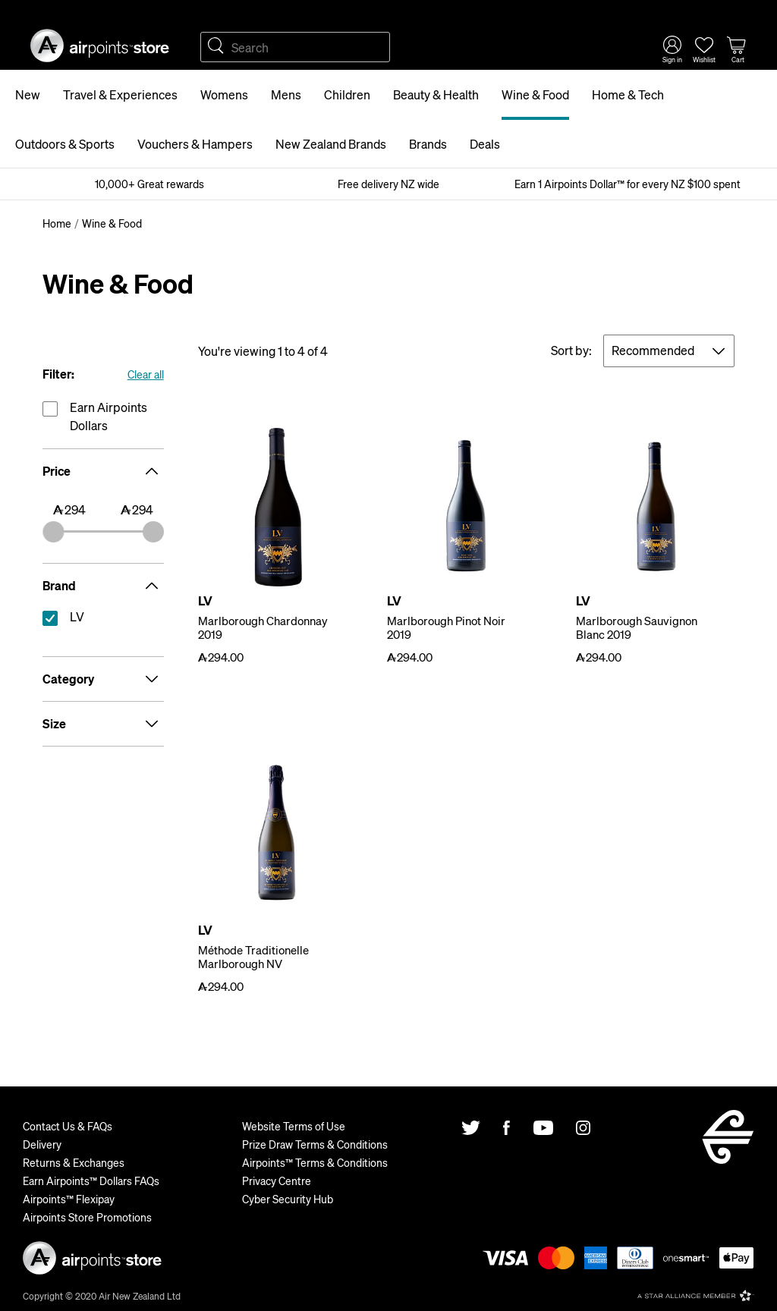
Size (103, 724)
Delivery (42, 1144)
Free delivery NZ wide (388, 183)
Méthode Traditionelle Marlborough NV (253, 956)
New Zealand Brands (330, 144)
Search (215, 47)
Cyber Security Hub (287, 1199)
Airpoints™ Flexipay (69, 1199)
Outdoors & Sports (65, 144)
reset (103, 620)
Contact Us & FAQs (67, 1126)
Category (103, 679)
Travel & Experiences (120, 94)
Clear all (145, 374)
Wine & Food (535, 94)
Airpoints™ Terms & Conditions (315, 1162)
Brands (428, 144)
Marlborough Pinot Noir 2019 (446, 627)
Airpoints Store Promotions (87, 1217)
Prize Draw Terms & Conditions (315, 1144)
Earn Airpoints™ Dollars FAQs (91, 1180)
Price (103, 471)
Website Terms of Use (293, 1126)
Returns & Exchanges (73, 1162)
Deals (485, 144)
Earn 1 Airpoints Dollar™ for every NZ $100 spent (627, 183)
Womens (224, 94)
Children (347, 94)
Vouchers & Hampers (195, 144)
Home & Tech (628, 94)
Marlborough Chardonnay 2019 (263, 627)
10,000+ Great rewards (149, 183)
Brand (103, 586)
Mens (286, 94)
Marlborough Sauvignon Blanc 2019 (636, 627)
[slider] (53, 531)
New (27, 94)
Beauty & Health (436, 94)
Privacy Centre (276, 1180)
